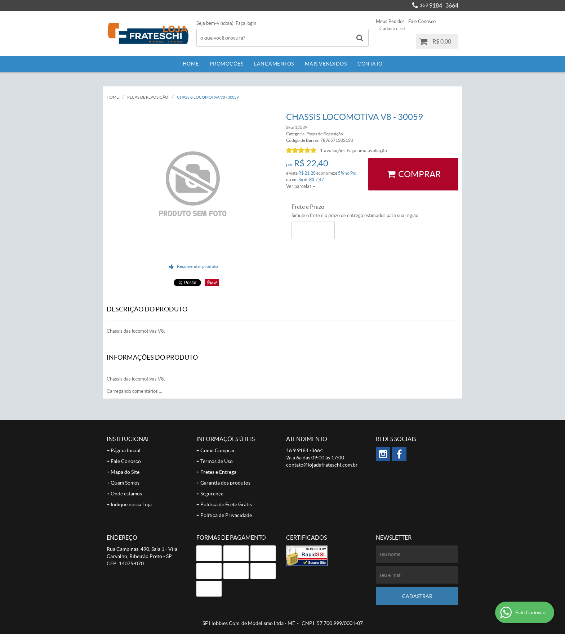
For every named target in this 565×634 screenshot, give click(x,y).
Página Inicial (126, 450)
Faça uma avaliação (367, 150)
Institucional (128, 439)
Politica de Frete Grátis (226, 504)
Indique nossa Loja (131, 504)
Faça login (246, 23)
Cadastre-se (392, 28)
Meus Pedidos (390, 21)
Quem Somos (125, 483)
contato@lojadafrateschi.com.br (322, 465)
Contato (370, 64)
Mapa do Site (125, 472)
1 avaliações (333, 150)
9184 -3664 (439, 5)
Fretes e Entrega (218, 472)
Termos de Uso (216, 461)
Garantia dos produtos (225, 483)
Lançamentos (274, 64)
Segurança (211, 493)
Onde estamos (126, 493)
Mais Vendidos (326, 64)
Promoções (227, 64)
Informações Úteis (225, 439)
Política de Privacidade (226, 515)
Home (191, 64)
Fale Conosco (422, 21)
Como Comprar (217, 450)
